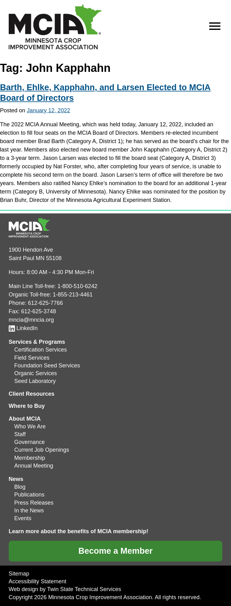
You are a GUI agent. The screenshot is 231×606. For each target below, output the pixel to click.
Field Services (32, 358)
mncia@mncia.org (31, 320)
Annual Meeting (33, 466)
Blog (20, 487)
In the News (29, 510)
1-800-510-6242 (77, 286)
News (16, 479)
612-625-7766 (45, 303)
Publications (29, 495)
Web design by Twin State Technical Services (65, 589)
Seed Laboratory (35, 381)
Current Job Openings (41, 450)
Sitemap (19, 574)
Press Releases (34, 503)
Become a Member (115, 551)
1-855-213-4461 (73, 294)
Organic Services (35, 373)
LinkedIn (23, 328)
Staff (20, 434)
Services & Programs (37, 342)
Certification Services (40, 350)
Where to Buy (27, 406)
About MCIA (25, 419)
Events (22, 518)
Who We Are (30, 426)
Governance (29, 442)
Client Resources (31, 394)
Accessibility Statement (37, 581)
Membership (29, 458)
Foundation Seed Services (47, 365)
